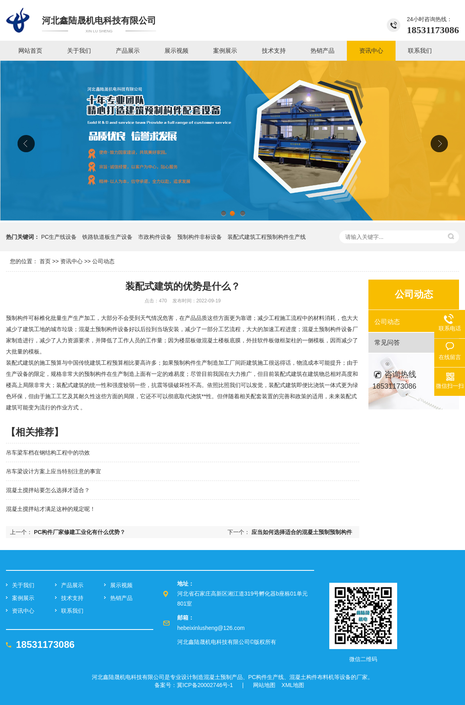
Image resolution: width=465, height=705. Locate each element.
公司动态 (103, 261)
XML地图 (292, 685)
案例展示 (23, 598)
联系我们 (72, 611)
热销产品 (121, 598)
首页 (45, 261)
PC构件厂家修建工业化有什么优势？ (79, 532)
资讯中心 (71, 261)
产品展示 (72, 585)
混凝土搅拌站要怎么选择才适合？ (48, 490)
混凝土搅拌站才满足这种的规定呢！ (50, 509)
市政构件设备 (155, 237)
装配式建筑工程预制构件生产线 (267, 237)
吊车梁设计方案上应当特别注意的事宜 (53, 471)
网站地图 (264, 685)
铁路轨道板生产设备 (107, 237)
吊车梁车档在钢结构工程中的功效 (48, 452)
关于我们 (23, 585)
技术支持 (72, 598)
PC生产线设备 (59, 237)
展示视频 (121, 585)
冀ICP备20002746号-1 (205, 685)
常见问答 (387, 342)
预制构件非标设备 (199, 237)
